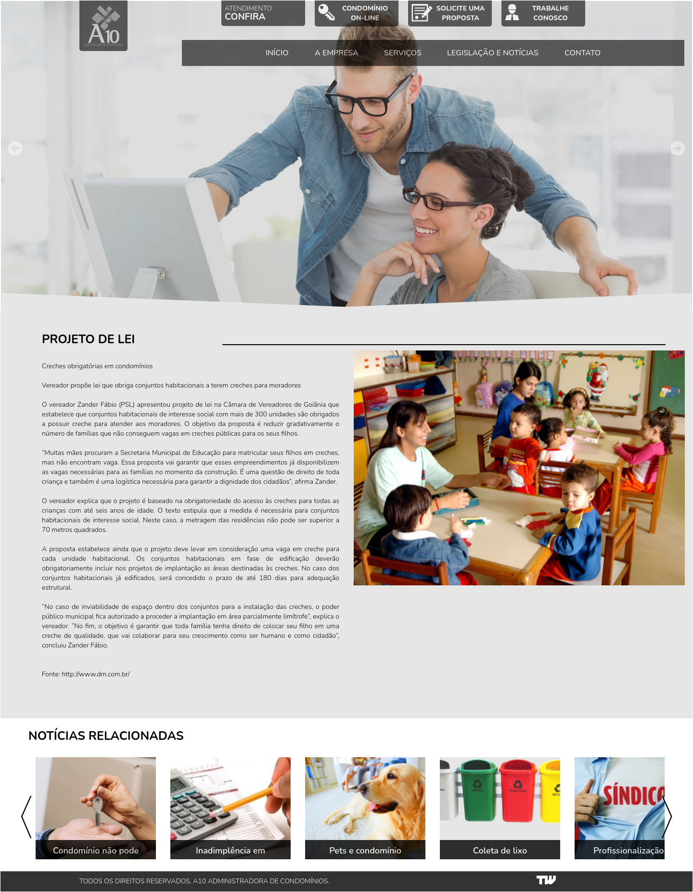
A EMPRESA (337, 53)
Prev (15, 148)
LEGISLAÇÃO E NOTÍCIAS (493, 53)
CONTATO (583, 53)
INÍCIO (277, 53)
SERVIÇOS (403, 53)
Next (677, 148)
